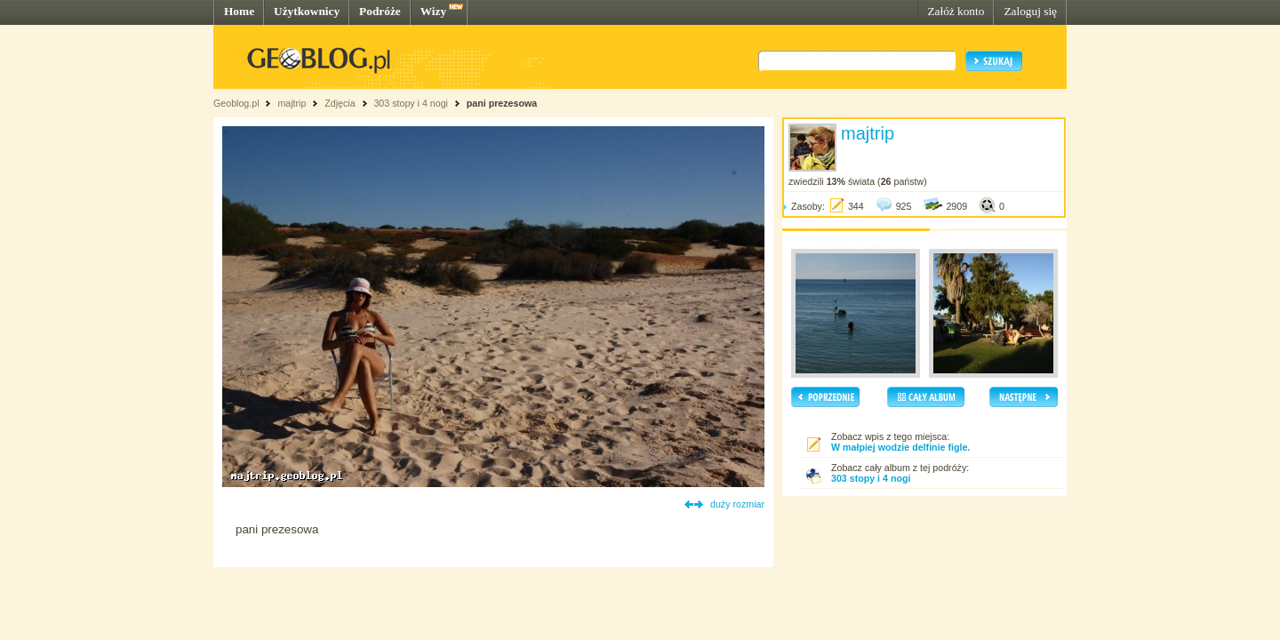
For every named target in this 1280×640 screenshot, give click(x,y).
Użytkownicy (307, 11)
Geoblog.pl (236, 103)
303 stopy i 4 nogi (410, 103)
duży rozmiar (737, 504)
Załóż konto (955, 11)
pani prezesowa (502, 103)
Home (239, 11)
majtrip (291, 103)
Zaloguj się (1030, 11)
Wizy (433, 11)
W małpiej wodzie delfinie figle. (900, 447)
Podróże (380, 11)
